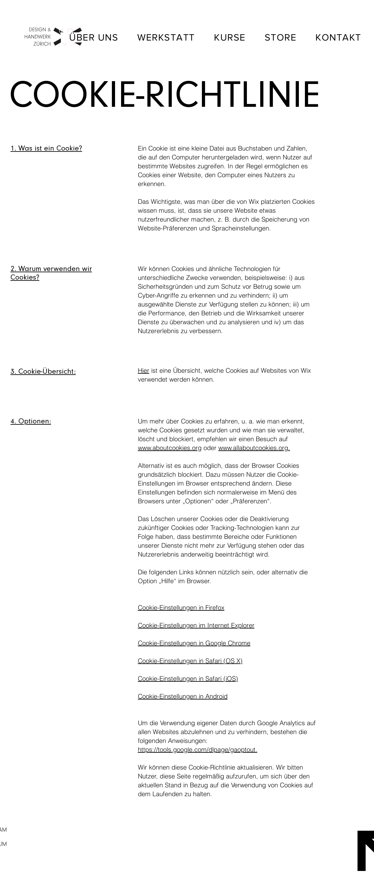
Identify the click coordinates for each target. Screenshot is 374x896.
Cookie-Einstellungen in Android (183, 696)
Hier (143, 370)
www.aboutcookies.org (170, 448)
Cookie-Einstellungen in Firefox (181, 607)
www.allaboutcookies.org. (254, 448)
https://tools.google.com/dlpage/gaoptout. (197, 749)
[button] (280, 37)
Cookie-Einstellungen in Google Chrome (194, 643)
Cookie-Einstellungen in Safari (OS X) (190, 661)
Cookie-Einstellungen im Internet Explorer (196, 625)
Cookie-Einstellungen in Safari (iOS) (188, 678)
